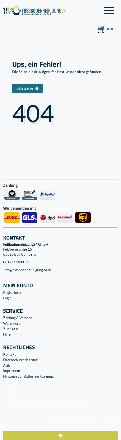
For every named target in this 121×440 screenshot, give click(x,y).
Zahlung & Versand (17, 318)
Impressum (11, 371)
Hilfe (7, 334)
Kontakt (9, 354)
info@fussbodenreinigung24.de (27, 270)
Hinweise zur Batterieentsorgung (28, 376)
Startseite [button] (27, 88)
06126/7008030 (16, 262)
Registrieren (12, 292)
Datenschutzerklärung (20, 360)
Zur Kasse (11, 329)
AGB (6, 365)
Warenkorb (12, 323)
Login (7, 298)
